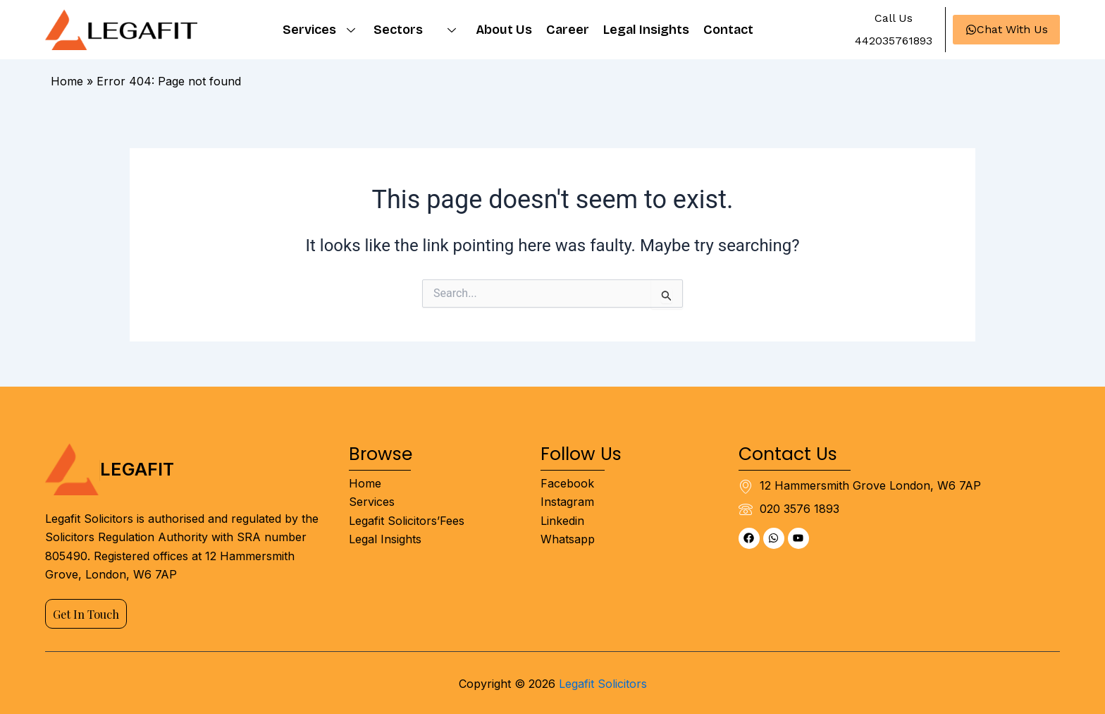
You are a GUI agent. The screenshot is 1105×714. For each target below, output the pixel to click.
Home (67, 81)
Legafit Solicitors (603, 684)
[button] (892, 18)
